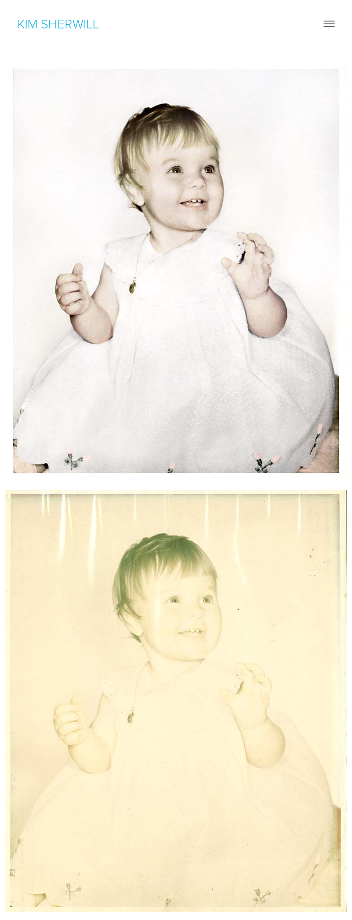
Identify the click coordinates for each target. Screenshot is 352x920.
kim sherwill (58, 24)
